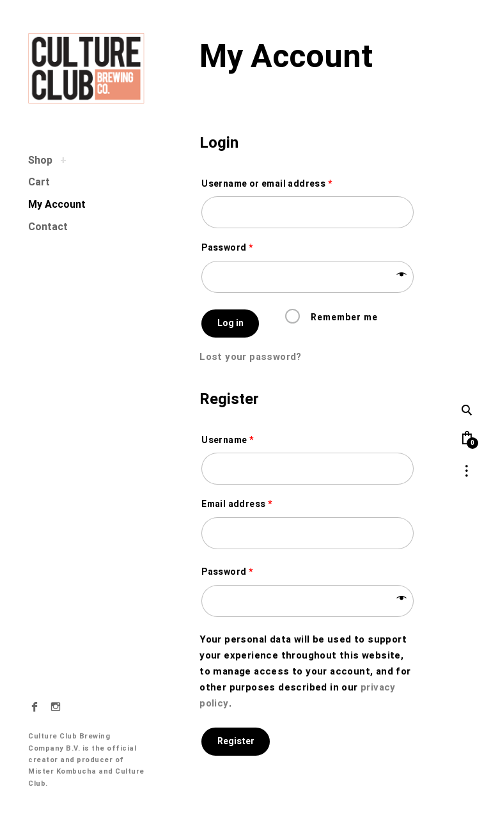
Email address (236, 504)
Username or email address (266, 184)
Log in (230, 323)
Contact (48, 227)
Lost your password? (250, 357)
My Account (57, 204)
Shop (40, 160)
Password (227, 248)
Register (235, 741)
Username (227, 440)
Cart (39, 182)
